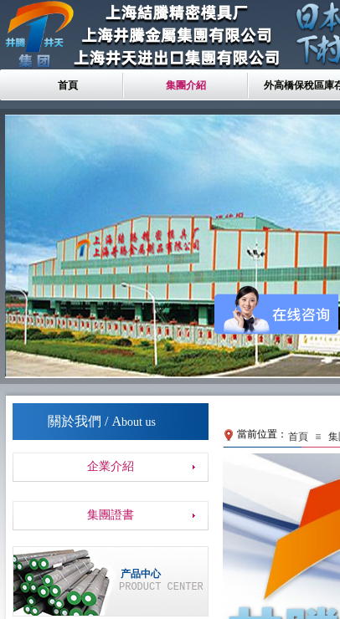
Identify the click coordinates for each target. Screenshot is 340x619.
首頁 (68, 85)
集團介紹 (186, 85)
